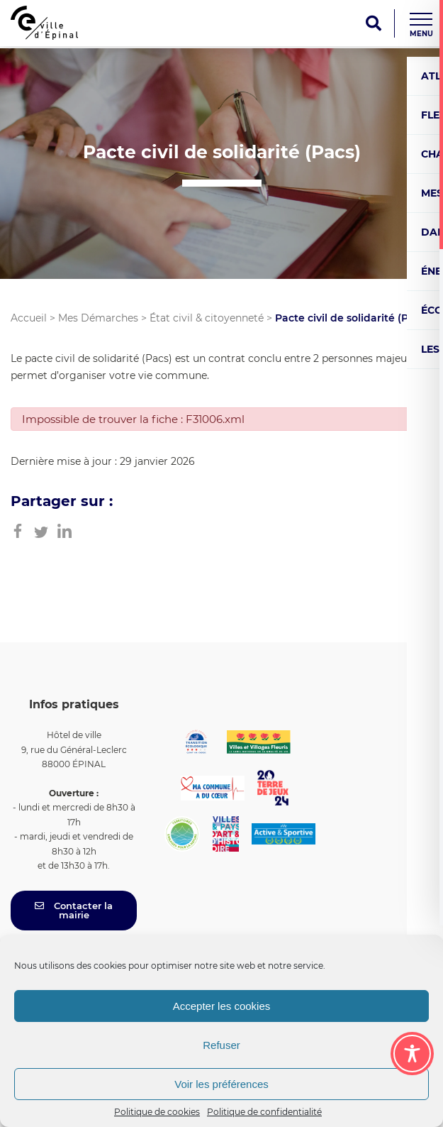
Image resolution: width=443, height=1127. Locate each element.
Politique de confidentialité (264, 1111)
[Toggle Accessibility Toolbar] (412, 1053)
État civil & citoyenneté (207, 318)
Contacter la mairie (74, 910)
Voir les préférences (221, 1084)
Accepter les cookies (222, 1006)
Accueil (29, 318)
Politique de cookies (157, 1111)
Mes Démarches (98, 318)
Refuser (221, 1045)
